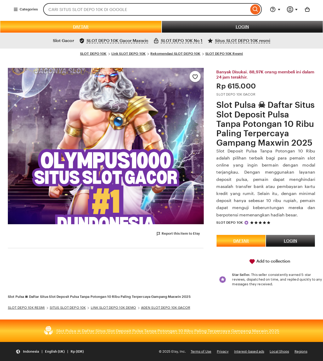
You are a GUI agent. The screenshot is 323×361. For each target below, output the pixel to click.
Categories (25, 9)
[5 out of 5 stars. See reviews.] (261, 222)
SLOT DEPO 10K (93, 54)
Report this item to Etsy (178, 234)
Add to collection (269, 261)
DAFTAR (81, 26)
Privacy (223, 351)
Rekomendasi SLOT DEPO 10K (175, 54)
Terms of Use (201, 351)
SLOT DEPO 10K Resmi (224, 54)
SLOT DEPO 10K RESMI (26, 308)
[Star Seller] (246, 222)
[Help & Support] (275, 9)
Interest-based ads (249, 351)
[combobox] (146, 9)
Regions (300, 351)
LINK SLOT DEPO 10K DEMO (113, 308)
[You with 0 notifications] (292, 9)
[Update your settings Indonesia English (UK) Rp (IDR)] (50, 351)
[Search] (255, 9)
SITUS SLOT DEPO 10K (68, 308)
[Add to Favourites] (195, 76)
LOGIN (242, 26)
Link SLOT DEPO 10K (128, 54)
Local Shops (279, 351)
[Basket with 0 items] (307, 9)
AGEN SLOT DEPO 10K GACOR (165, 308)
